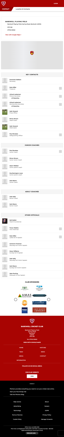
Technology (17, 410)
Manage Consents (46, 419)
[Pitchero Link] (32, 386)
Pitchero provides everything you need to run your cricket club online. (32, 389)
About (47, 402)
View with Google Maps (32, 342)
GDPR (47, 410)
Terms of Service (17, 415)
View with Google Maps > (13, 35)
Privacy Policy (47, 415)
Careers (46, 406)
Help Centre (17, 402)
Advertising (17, 406)
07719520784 (15, 98)
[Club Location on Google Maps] (32, 54)
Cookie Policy (17, 419)
